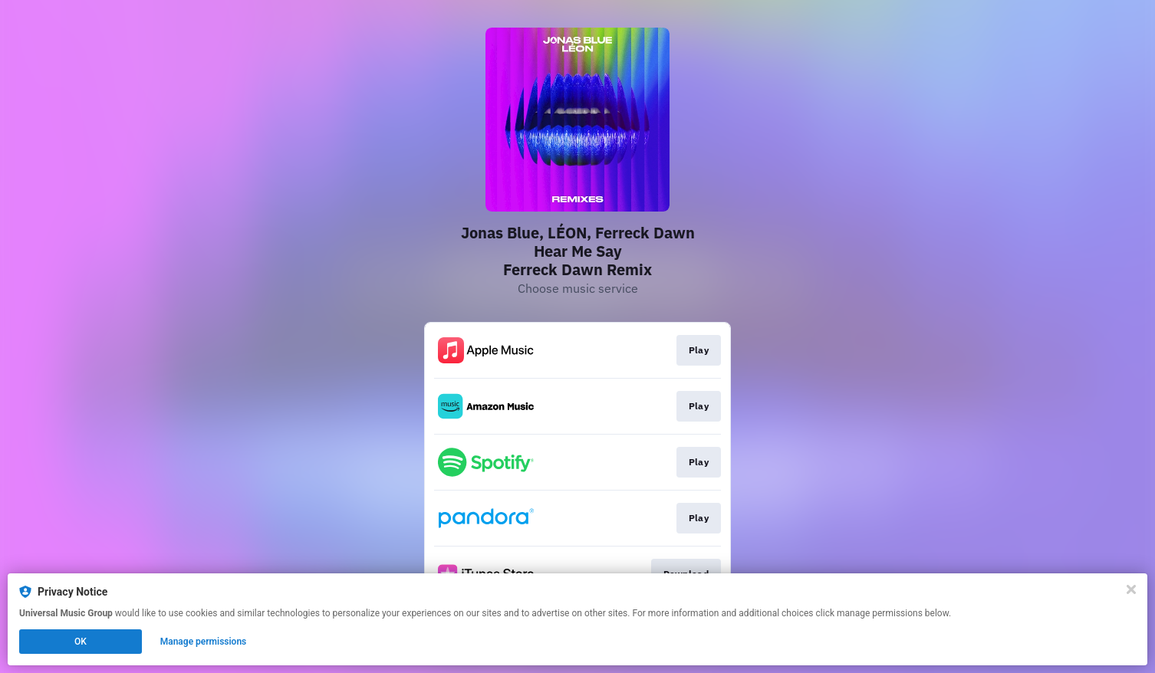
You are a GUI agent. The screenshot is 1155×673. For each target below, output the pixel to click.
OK (80, 641)
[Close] (1131, 589)
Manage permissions (203, 641)
